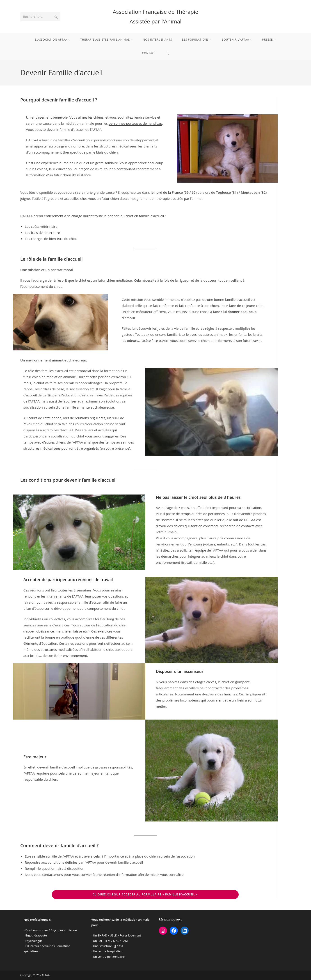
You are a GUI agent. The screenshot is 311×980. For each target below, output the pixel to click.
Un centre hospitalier (107, 951)
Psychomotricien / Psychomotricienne (51, 930)
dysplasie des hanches (219, 694)
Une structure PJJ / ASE (108, 946)
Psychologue (34, 941)
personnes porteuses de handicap (135, 123)
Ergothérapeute (36, 935)
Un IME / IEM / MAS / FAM (110, 941)
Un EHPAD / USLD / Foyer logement (117, 935)
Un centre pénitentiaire (109, 957)
